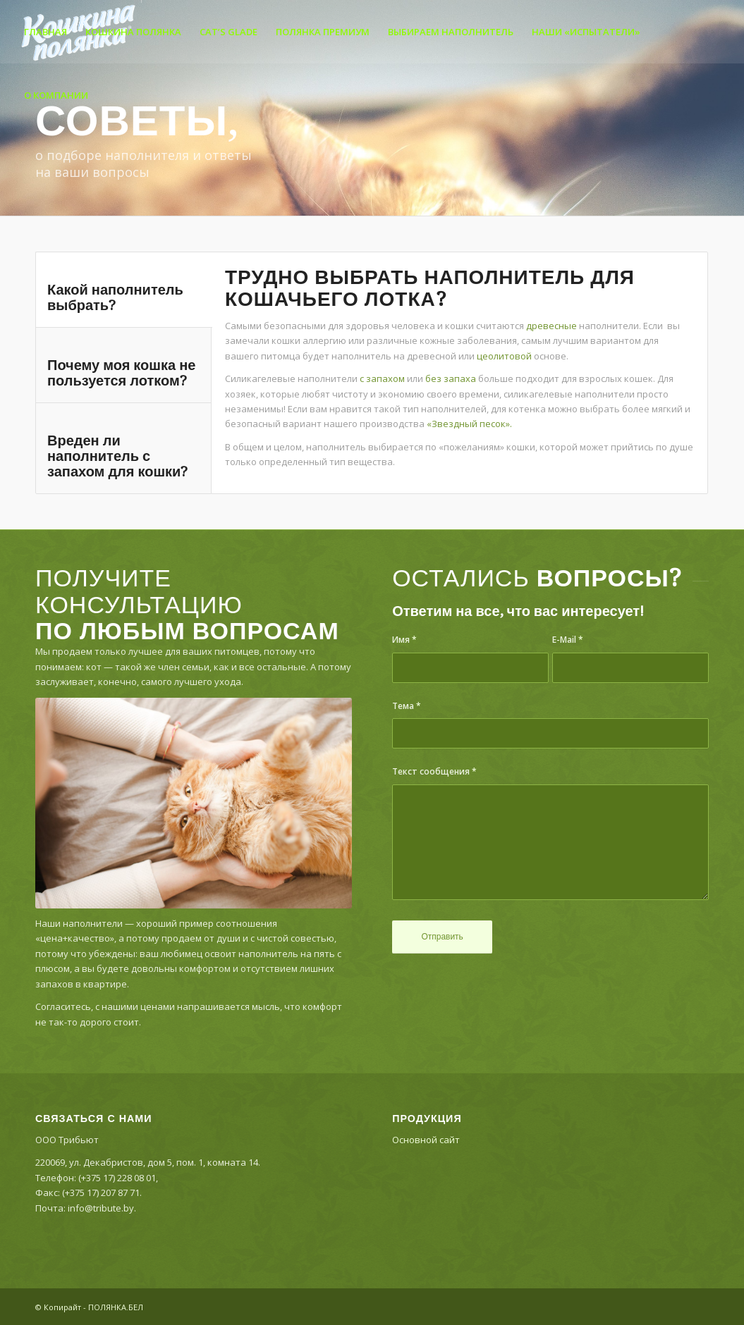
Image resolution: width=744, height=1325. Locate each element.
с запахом (382, 378)
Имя (404, 640)
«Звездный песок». (469, 423)
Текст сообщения (434, 771)
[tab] (123, 290)
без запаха (450, 378)
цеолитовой (504, 356)
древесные (551, 325)
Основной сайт (426, 1139)
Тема (406, 706)
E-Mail (567, 640)
